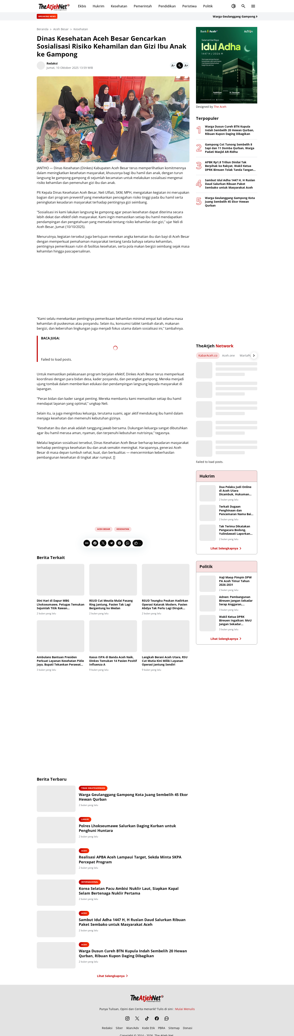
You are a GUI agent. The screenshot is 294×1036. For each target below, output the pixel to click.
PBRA (161, 1029)
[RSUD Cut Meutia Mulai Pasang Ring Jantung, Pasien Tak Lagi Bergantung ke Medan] (113, 580)
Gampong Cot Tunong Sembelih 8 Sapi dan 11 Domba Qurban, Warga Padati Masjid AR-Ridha (229, 148)
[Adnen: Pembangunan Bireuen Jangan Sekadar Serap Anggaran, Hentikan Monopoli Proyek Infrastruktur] (207, 603)
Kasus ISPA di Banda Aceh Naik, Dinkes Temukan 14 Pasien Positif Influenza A (113, 660)
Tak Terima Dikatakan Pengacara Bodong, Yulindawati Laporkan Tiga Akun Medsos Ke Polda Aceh (234, 530)
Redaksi (107, 1029)
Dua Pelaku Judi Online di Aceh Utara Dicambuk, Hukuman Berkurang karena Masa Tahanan (236, 490)
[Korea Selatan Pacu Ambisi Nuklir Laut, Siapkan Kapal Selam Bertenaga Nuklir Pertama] (57, 893)
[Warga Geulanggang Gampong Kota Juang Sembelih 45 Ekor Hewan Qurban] (57, 799)
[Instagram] (127, 1019)
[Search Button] (243, 6)
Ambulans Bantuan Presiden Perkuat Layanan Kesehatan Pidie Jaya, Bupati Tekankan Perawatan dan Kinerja (60, 661)
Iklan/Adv (132, 1029)
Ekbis (82, 6)
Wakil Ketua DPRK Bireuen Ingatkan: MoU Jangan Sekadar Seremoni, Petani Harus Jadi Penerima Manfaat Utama (235, 620)
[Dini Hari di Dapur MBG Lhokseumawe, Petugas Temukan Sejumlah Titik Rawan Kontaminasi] (60, 580)
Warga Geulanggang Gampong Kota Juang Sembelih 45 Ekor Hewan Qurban (134, 797)
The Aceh (220, 107)
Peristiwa (189, 6)
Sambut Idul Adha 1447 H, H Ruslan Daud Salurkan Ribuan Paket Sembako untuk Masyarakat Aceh (133, 922)
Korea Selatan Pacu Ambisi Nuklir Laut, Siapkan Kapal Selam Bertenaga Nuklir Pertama (130, 891)
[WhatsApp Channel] (167, 1019)
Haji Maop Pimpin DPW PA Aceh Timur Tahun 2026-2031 (235, 581)
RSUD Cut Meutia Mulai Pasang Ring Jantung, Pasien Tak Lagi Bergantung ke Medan (111, 604)
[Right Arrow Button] (254, 355)
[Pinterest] (119, 543)
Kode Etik (148, 1029)
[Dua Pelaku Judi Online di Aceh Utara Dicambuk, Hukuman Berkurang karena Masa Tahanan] (207, 493)
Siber (119, 1029)
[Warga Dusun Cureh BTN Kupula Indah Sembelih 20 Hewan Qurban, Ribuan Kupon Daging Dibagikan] (57, 956)
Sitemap (174, 1029)
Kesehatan (119, 6)
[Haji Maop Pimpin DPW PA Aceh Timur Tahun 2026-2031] (207, 584)
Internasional (90, 882)
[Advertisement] (113, 491)
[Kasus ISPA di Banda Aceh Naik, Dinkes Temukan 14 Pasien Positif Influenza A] (113, 636)
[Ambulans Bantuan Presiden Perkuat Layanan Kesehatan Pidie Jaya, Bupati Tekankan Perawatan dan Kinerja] (60, 636)
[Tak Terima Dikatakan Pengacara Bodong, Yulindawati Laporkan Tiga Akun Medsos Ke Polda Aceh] (207, 533)
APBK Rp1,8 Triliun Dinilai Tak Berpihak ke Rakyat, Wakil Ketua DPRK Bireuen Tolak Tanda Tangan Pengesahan (229, 166)
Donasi (187, 1029)
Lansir (86, 819)
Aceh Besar (103, 529)
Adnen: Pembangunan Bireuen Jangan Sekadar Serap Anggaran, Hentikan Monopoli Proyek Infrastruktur (236, 600)
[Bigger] (186, 65)
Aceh (85, 850)
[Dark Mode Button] (233, 6)
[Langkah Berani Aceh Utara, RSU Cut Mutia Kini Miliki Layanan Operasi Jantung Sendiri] (165, 636)
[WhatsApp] (127, 543)
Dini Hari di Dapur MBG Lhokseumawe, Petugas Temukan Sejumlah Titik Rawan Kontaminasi (60, 604)
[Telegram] (111, 543)
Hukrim (98, 6)
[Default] (179, 65)
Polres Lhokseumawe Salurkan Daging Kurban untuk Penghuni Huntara (128, 828)
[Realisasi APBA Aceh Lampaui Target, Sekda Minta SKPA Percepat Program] (57, 861)
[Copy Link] (87, 543)
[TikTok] (147, 1019)
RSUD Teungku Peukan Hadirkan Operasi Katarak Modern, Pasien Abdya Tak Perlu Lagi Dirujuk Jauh (165, 604)
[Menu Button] (253, 6)
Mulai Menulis (185, 1010)
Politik (208, 6)
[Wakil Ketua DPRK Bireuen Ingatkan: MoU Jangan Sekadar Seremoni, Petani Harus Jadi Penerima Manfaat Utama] (207, 623)
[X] (103, 543)
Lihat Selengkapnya (113, 976)
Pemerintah (143, 6)
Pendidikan (167, 6)
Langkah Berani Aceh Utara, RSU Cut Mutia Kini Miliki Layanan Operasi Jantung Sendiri (165, 660)
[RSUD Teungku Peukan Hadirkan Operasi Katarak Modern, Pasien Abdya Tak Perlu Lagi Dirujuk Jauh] (165, 580)
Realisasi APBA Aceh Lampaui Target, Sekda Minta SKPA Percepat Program (131, 860)
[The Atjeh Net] (146, 998)
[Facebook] (95, 543)
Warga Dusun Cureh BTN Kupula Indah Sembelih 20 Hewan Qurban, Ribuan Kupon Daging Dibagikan (134, 954)
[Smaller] (173, 65)
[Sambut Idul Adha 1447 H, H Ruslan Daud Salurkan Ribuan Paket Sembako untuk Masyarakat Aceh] (57, 924)
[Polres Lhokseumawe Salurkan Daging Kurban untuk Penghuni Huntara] (57, 830)
